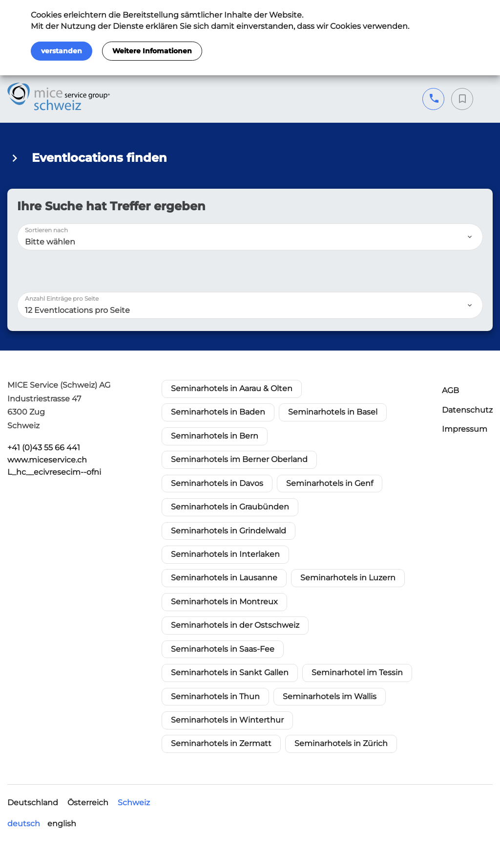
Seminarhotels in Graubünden (230, 506)
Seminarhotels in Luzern (348, 577)
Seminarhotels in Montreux (224, 601)
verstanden (61, 50)
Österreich (87, 802)
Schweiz (134, 802)
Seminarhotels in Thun (215, 696)
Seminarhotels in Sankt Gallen (230, 672)
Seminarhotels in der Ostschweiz (235, 625)
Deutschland (32, 802)
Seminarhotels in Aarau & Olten (231, 388)
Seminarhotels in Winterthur (227, 720)
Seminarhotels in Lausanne (224, 577)
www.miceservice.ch (47, 459)
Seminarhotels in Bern (214, 436)
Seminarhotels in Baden (218, 412)
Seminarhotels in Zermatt (221, 743)
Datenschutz (467, 410)
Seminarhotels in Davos (217, 483)
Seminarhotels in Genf (329, 483)
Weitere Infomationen (152, 50)
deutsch (23, 823)
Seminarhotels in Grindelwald (228, 530)
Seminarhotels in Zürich (341, 743)
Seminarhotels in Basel (332, 412)
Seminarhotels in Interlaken (225, 554)
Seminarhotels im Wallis (329, 696)
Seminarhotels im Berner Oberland (239, 459)
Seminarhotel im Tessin (357, 672)
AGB (450, 390)
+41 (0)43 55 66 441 (433, 99)
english (61, 823)
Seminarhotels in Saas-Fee (222, 649)
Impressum (464, 429)
